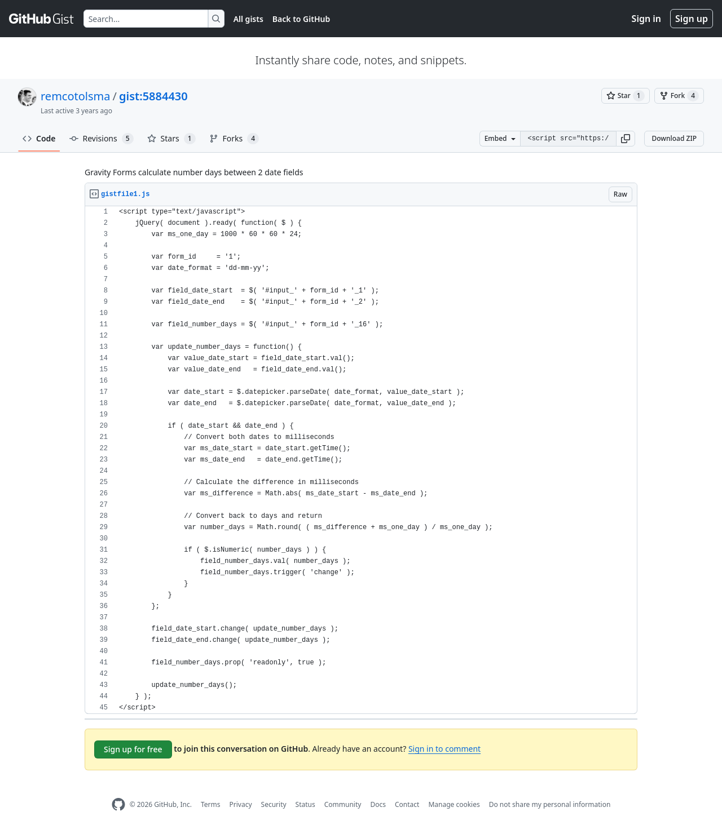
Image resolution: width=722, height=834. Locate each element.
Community (343, 804)
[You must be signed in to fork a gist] (679, 96)
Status (305, 804)
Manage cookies (453, 804)
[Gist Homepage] (41, 18)
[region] (361, 460)
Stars (171, 138)
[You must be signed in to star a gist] (625, 96)
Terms (211, 804)
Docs (378, 804)
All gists (248, 19)
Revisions (101, 138)
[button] (625, 139)
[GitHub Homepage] (118, 804)
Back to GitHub (301, 19)
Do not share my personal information (550, 804)
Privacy (241, 804)
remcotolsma (76, 96)
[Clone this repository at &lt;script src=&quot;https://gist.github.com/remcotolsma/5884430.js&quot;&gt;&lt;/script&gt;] (568, 139)
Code (39, 138)
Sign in (646, 18)
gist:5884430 (153, 96)
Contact (407, 804)
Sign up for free (133, 749)
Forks (234, 138)
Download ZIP (674, 138)
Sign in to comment (444, 748)
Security (274, 804)
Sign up (691, 18)
